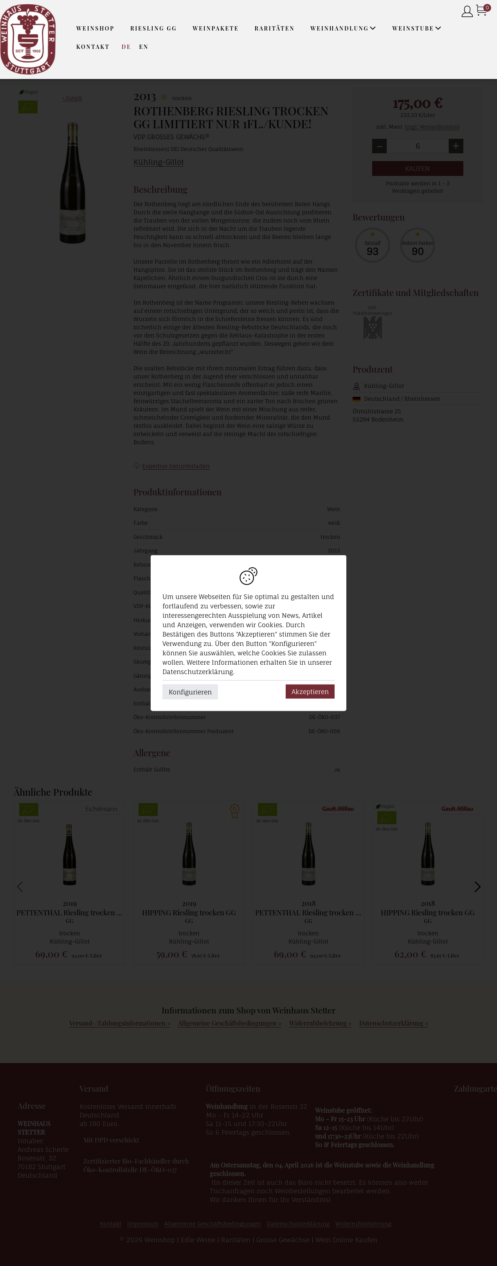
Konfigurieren (190, 692)
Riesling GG (153, 28)
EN (143, 46)
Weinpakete (216, 28)
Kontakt (93, 46)
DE (126, 46)
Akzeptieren (310, 692)
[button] (373, 28)
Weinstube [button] (417, 28)
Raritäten (275, 28)
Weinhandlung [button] (343, 28)
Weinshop (95, 28)
